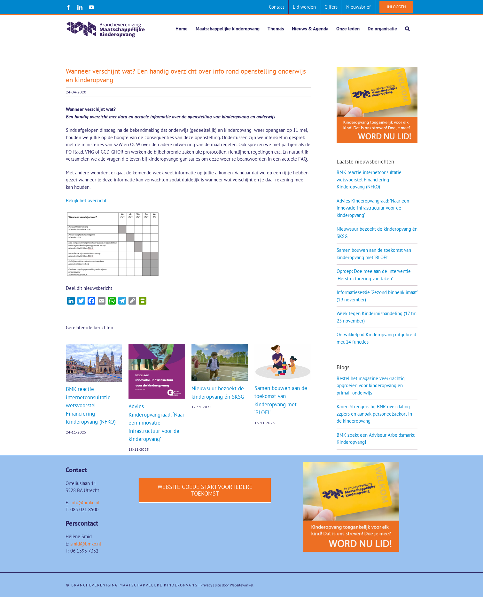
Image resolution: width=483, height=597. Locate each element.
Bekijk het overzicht (86, 201)
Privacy (206, 585)
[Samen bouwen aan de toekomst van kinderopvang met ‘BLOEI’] (282, 347)
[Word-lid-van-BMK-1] (351, 464)
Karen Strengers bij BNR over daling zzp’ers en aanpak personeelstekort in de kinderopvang (374, 414)
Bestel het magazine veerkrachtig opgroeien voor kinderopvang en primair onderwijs (371, 386)
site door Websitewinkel (234, 585)
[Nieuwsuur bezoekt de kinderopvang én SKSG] (219, 347)
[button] (407, 28)
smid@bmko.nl (85, 544)
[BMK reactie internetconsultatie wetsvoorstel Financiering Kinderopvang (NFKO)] (94, 347)
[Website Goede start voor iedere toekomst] (205, 490)
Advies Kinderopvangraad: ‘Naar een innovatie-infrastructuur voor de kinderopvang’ (156, 423)
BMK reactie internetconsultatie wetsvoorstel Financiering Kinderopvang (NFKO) (91, 406)
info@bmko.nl (84, 503)
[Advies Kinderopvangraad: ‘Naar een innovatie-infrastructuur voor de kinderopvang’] (157, 347)
